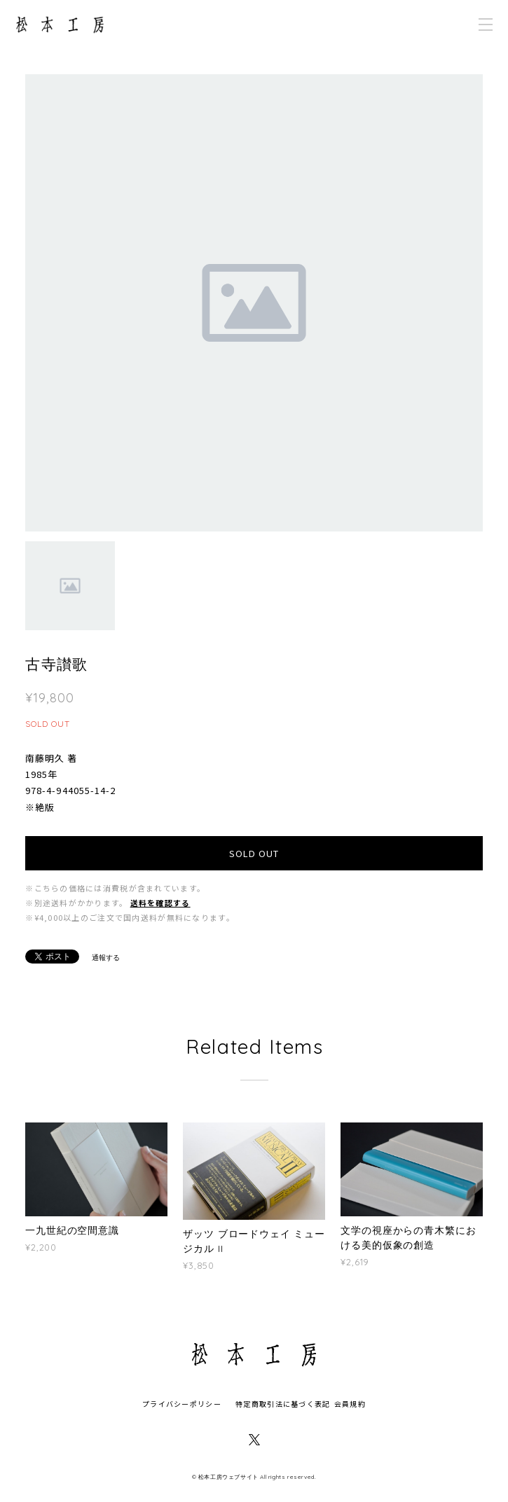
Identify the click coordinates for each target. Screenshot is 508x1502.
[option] (254, 302)
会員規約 (350, 1403)
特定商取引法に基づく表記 (282, 1403)
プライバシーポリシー (181, 1403)
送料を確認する (160, 903)
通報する (106, 957)
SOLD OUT (254, 853)
